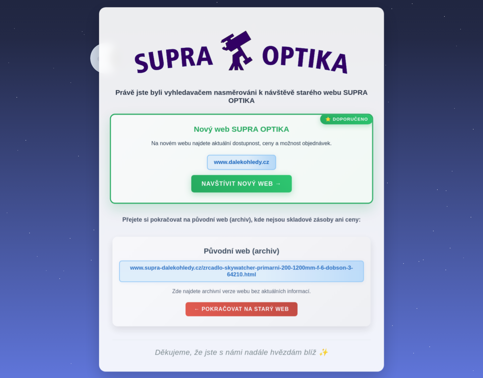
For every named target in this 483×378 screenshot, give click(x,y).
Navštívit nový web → (241, 185)
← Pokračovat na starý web (241, 311)
